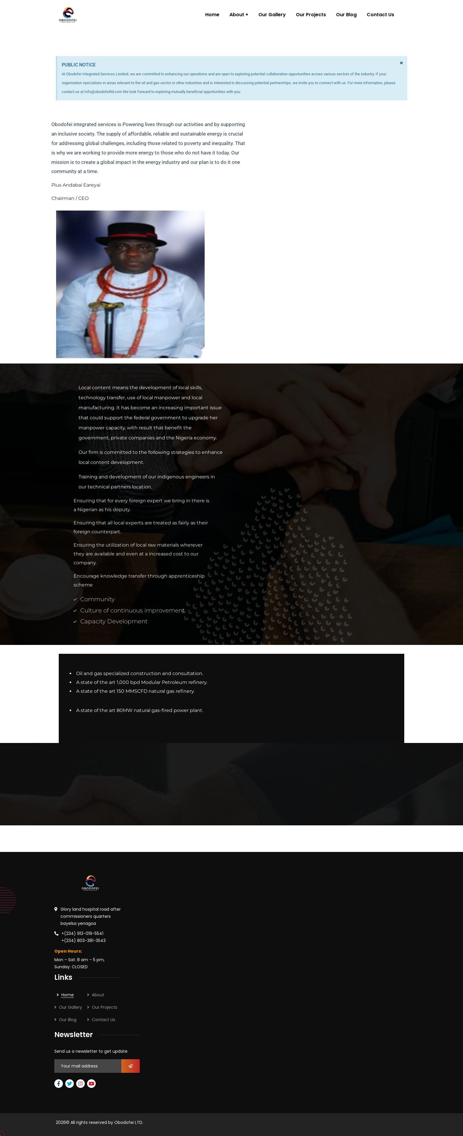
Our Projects (104, 1007)
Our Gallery (70, 1007)
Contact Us (103, 1020)
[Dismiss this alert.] (401, 63)
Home (67, 995)
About (98, 995)
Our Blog (67, 1020)
